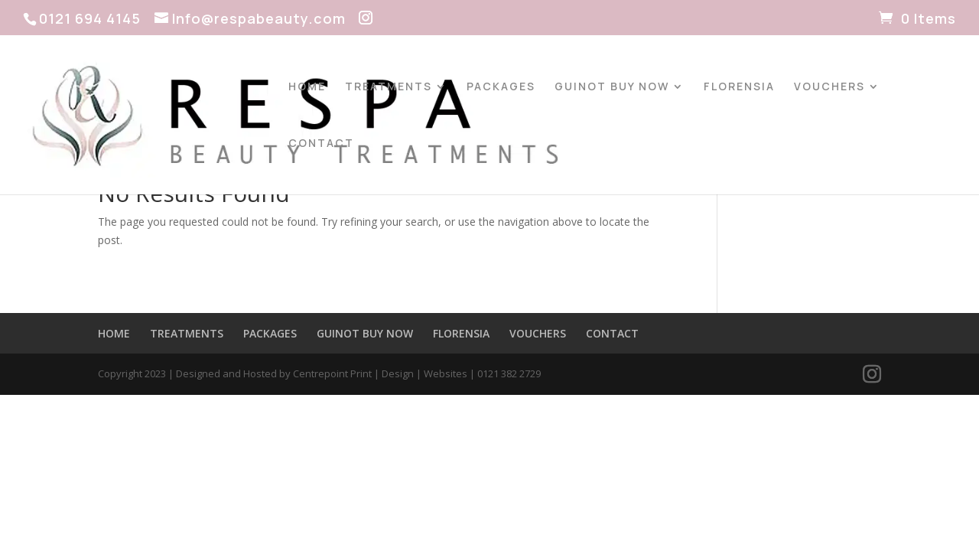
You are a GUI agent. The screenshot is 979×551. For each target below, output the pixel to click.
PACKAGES (501, 87)
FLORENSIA (739, 87)
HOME (307, 87)
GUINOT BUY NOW (612, 87)
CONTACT (321, 144)
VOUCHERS (829, 87)
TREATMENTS (388, 87)
